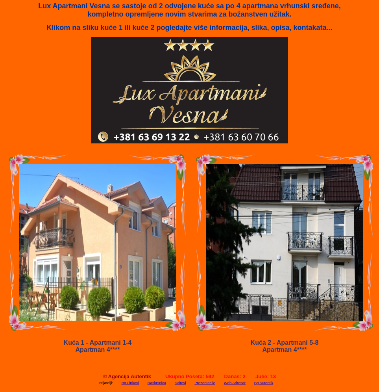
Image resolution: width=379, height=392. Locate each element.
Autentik (141, 376)
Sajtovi (180, 383)
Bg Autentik (264, 383)
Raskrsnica (157, 383)
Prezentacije (204, 383)
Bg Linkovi (130, 383)
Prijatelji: (106, 383)
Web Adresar (235, 383)
